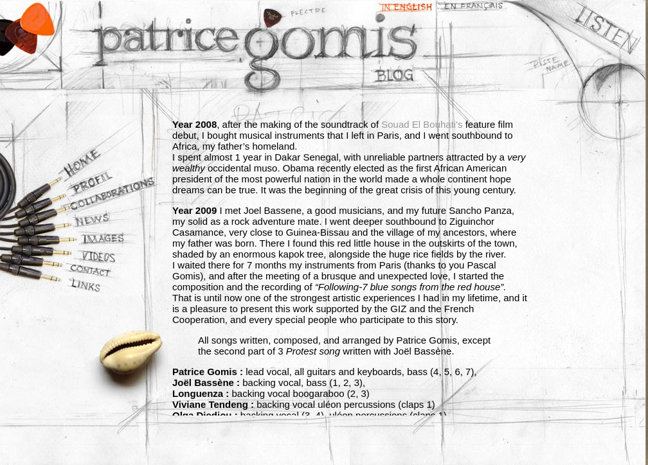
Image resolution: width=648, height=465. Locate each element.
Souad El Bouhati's (421, 124)
